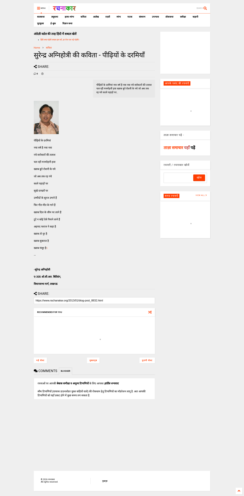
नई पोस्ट (40, 360)
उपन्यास (155, 16)
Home (37, 47)
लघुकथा (54, 16)
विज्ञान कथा (67, 23)
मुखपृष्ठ (104, 481)
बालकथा (41, 16)
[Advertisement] (185, 52)
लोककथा (169, 16)
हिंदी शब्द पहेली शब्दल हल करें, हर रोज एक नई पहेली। (59, 40)
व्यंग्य (119, 16)
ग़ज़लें (107, 16)
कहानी (195, 16)
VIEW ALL (201, 195)
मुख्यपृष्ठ (93, 360)
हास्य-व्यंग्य (69, 16)
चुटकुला (40, 23)
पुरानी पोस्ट (147, 360)
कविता (83, 16)
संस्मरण (142, 16)
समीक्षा (183, 16)
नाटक (129, 16)
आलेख (96, 16)
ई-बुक (53, 23)
